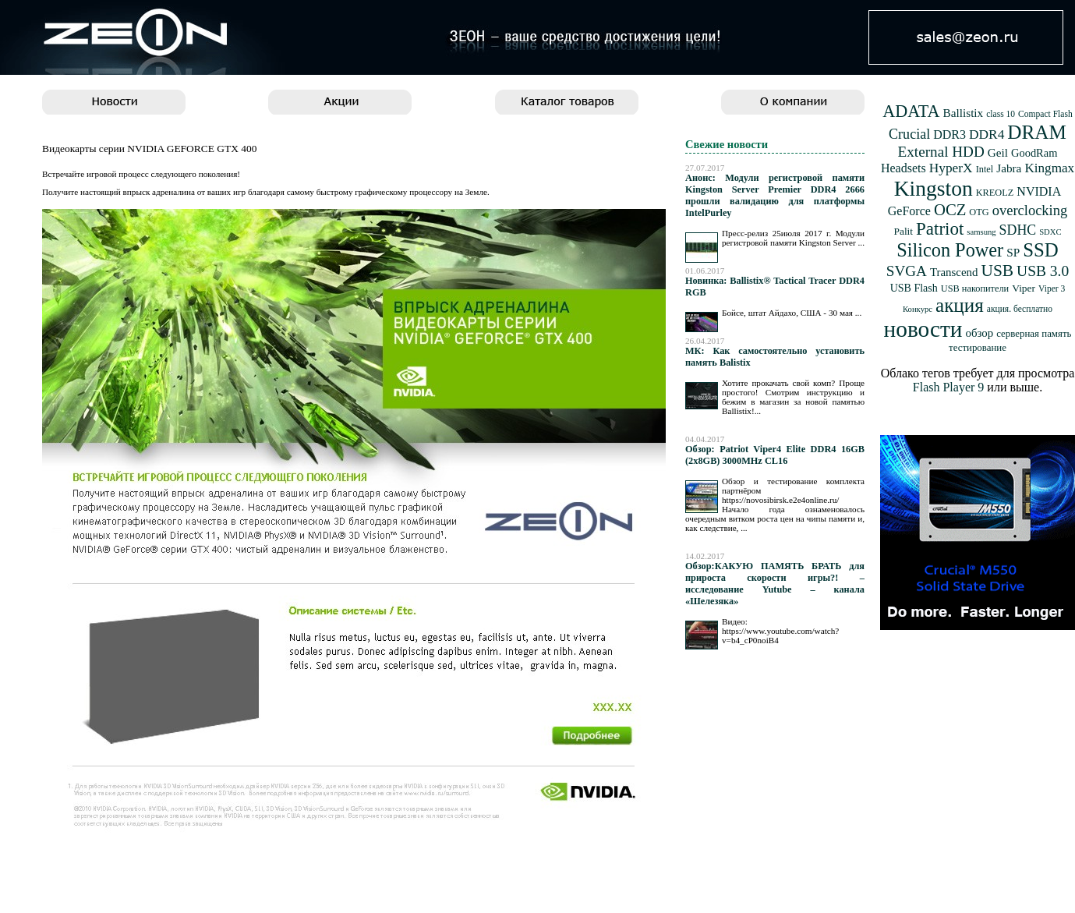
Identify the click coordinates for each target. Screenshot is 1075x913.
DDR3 (949, 134)
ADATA (910, 111)
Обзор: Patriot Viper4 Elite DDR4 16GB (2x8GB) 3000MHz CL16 (775, 455)
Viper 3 (1051, 289)
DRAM (1036, 132)
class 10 (1000, 114)
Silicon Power (949, 249)
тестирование (977, 347)
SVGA (906, 271)
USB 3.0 (1043, 271)
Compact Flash (1045, 114)
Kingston (933, 188)
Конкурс (917, 309)
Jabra (1008, 168)
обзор (979, 333)
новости (923, 329)
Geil (998, 152)
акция (959, 305)
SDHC (1018, 230)
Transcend (954, 272)
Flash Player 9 (949, 387)
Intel (985, 169)
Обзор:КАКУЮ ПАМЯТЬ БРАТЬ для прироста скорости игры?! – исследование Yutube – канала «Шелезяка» (775, 584)
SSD (1041, 249)
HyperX (951, 168)
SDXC (1050, 232)
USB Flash (914, 288)
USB (997, 270)
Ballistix (963, 112)
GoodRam (1034, 153)
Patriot (940, 229)
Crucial (909, 134)
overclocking (1030, 210)
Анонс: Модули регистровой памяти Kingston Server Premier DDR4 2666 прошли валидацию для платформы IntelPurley (775, 195)
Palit (903, 231)
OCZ (950, 209)
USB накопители (975, 288)
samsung (981, 232)
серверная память (1033, 333)
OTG (978, 212)
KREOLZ (995, 192)
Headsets (903, 168)
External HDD (941, 151)
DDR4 (986, 134)
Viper (1023, 288)
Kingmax (1049, 168)
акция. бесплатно (1019, 309)
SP (1013, 252)
